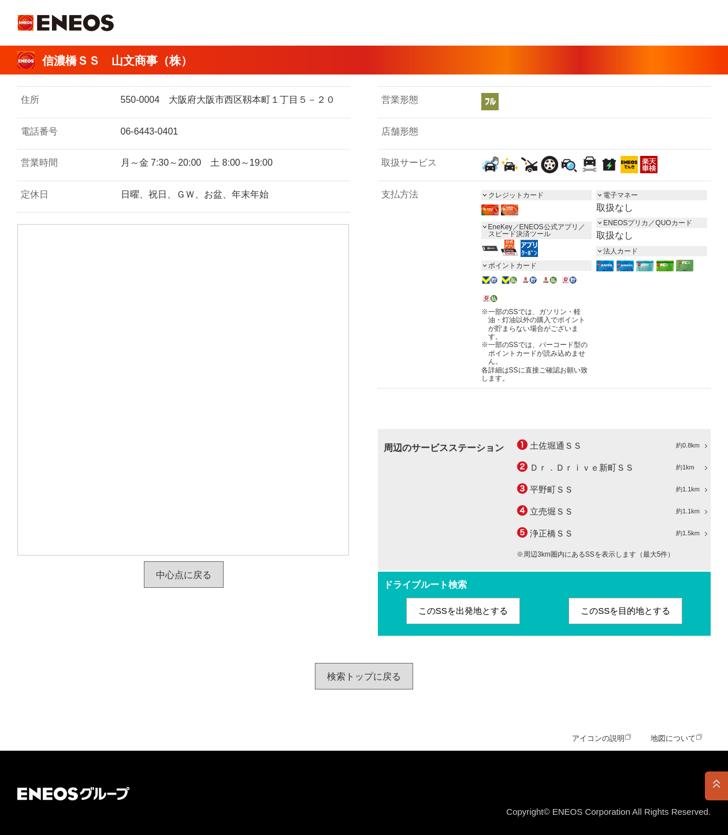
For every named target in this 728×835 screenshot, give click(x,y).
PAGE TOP (716, 785)
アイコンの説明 (598, 738)
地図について (673, 738)
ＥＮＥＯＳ (65, 22)
